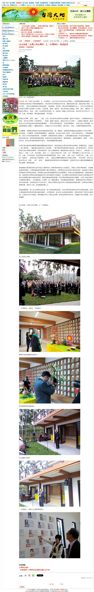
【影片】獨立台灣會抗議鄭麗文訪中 (32, 28)
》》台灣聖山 (22, 5)
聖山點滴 (5, 46)
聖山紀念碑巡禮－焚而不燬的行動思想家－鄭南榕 (74, 26)
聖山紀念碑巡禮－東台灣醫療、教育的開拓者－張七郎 (75, 28)
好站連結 (5, 96)
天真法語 (5, 91)
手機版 (85, 5)
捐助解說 (31, 3)
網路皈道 (5, 82)
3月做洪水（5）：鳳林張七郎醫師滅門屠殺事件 (73, 33)
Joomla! (27, 591)
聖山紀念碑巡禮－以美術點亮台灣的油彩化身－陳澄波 (75, 36)
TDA (33, 5)
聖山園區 (12, 3)
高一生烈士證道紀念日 (8, 27)
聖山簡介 (5, 43)
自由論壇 (5, 67)
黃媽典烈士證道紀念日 (8, 30)
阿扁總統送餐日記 (8, 70)
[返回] (22, 586)
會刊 (4, 74)
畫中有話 (5, 53)
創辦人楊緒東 (7, 41)
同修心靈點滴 (7, 72)
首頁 (3, 3)
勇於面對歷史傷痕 (26, 30)
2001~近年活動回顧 (8, 94)
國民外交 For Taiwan (9, 60)
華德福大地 (13, 5)
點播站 (5, 77)
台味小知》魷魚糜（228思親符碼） (32, 32)
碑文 (4, 48)
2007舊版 (67, 5)
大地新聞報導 (37, 41)
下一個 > (61, 584)
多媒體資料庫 (44, 3)
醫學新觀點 (6, 65)
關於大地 (5, 39)
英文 (7, 3)
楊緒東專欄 (6, 51)
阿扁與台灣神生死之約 (68, 3)
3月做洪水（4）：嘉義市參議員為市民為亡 (72, 38)
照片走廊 (25, 3)
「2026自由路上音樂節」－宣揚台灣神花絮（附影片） (38, 26)
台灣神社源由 (23, 567)
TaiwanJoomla (61, 591)
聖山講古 (5, 55)
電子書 (5, 87)
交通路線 (47, 5)
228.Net (29, 5)
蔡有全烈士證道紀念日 (8, 34)
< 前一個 (51, 584)
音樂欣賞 (5, 79)
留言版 (5, 84)
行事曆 (37, 3)
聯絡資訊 (54, 5)
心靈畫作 (5, 58)
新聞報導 (18, 3)
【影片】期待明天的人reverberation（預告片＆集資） (38, 34)
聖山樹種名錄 (40, 5)
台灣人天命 (5, 5)
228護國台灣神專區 (54, 3)
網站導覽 (60, 5)
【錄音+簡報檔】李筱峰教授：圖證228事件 (34, 36)
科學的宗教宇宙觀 (8, 89)
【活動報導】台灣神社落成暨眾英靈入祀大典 (34, 570)
